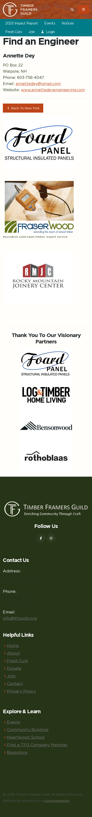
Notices (68, 23)
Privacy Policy (21, 691)
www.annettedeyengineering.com (53, 90)
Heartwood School (26, 737)
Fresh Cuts (13, 31)
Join (31, 31)
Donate (14, 668)
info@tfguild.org (20, 618)
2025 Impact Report (21, 23)
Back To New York (23, 108)
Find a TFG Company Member (37, 744)
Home (13, 645)
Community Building (27, 729)
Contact (15, 683)
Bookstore (17, 752)
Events (49, 23)
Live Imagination (57, 800)
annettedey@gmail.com (38, 83)
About (13, 653)
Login (48, 31)
